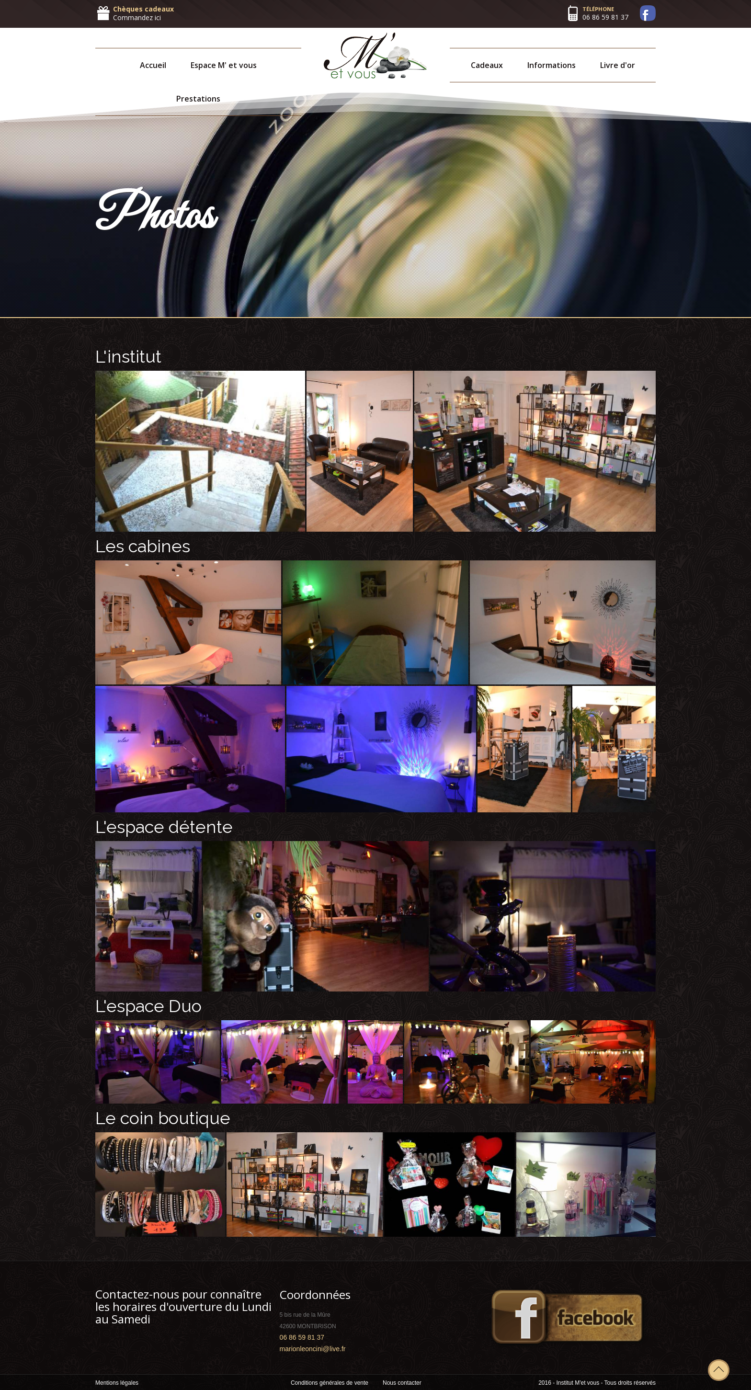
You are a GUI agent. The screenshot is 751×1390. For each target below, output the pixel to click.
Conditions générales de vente (329, 1382)
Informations (551, 65)
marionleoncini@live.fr (313, 1349)
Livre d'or (617, 65)
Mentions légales (116, 1382)
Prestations (198, 98)
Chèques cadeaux (143, 8)
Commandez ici (137, 17)
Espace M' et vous (224, 65)
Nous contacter (402, 1382)
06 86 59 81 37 (605, 17)
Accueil (153, 65)
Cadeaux (487, 65)
